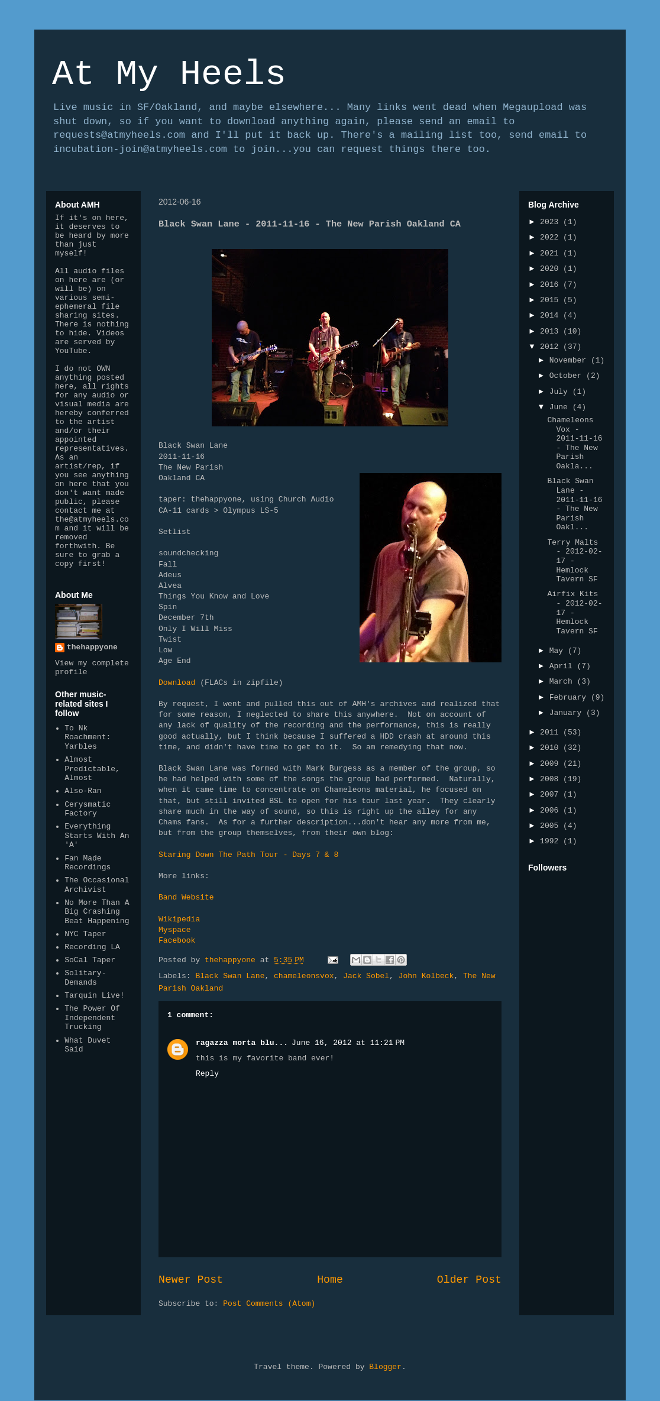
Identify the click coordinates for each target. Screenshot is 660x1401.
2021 (551, 253)
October (567, 375)
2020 (551, 268)
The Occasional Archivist (96, 885)
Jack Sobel (366, 976)
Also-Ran (82, 791)
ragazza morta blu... (242, 1042)
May (558, 650)
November (570, 360)
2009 (551, 763)
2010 (551, 747)
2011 (551, 732)
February (570, 697)
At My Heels (169, 74)
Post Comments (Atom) (269, 1303)
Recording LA (92, 947)
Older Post (469, 1280)
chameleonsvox (304, 976)
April (563, 666)
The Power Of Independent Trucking (92, 1017)
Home (330, 1280)
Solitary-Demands (85, 978)
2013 (551, 331)
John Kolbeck (426, 976)
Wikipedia (179, 919)
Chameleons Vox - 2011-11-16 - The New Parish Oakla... (574, 443)
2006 (551, 810)
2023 (551, 222)
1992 (551, 841)
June (560, 407)
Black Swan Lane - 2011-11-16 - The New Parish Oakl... (574, 504)
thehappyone (92, 647)
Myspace (174, 930)
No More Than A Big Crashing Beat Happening (96, 912)
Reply (207, 1073)
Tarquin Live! (94, 995)
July (560, 391)
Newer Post (190, 1280)
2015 (551, 300)
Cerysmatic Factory (87, 809)
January (567, 712)
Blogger (385, 1367)
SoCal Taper (89, 960)
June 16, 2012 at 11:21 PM (348, 1042)
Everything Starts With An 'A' (96, 835)
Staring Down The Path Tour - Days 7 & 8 (248, 854)
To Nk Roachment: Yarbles (87, 737)
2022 (551, 237)
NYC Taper (85, 934)
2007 (551, 794)
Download (176, 682)
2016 (551, 284)
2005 (551, 825)
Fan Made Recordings (87, 863)
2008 (551, 779)
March (563, 681)
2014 (551, 315)
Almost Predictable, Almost (92, 768)
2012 (551, 346)
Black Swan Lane (229, 976)
